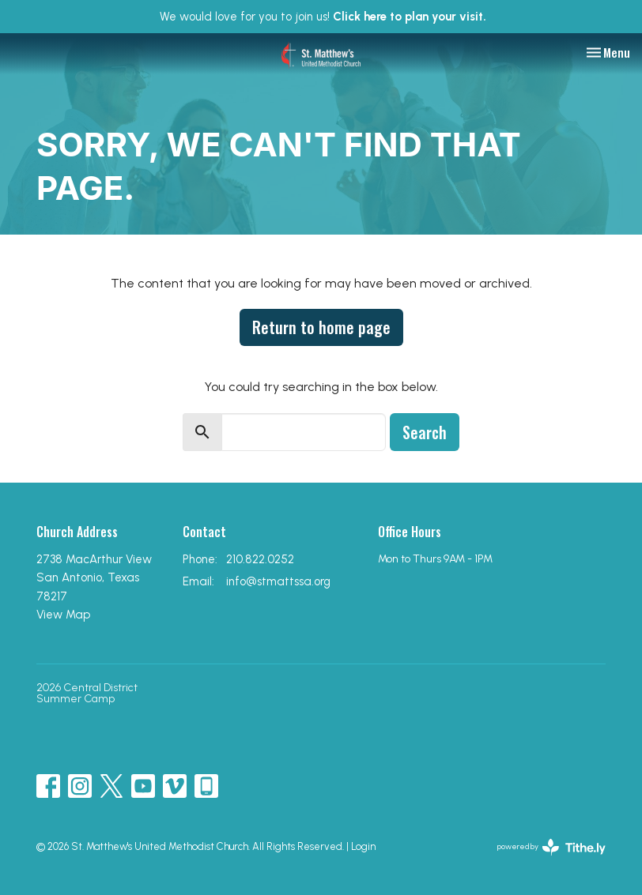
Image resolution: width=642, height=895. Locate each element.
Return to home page (321, 327)
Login (363, 846)
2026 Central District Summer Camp (87, 693)
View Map (63, 614)
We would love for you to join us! (323, 16)
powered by (551, 847)
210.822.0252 (260, 559)
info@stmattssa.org (278, 581)
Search (424, 432)
